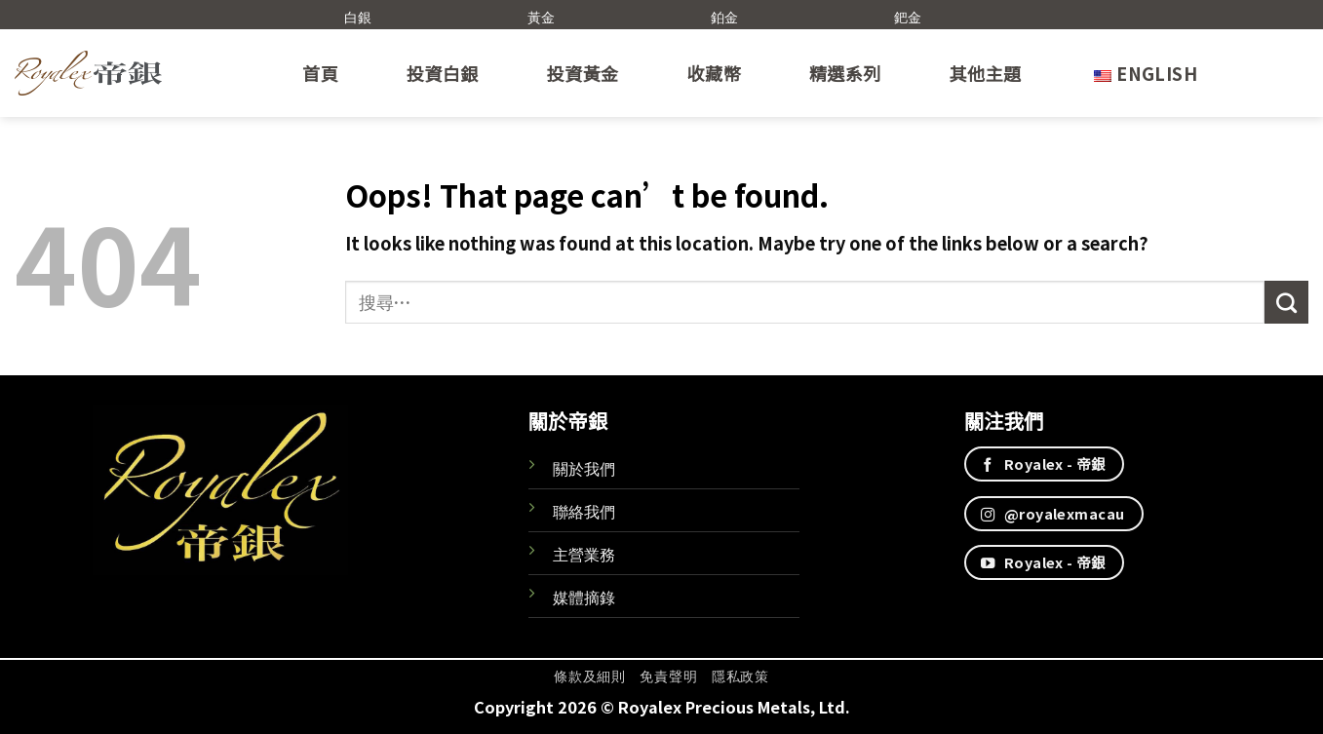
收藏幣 (714, 73)
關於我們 (584, 468)
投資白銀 (443, 73)
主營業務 (584, 553)
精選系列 (845, 73)
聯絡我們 (584, 510)
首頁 (320, 73)
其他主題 (986, 73)
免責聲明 (668, 675)
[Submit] (1286, 302)
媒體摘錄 (584, 596)
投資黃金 (583, 73)
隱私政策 (740, 675)
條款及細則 (589, 675)
